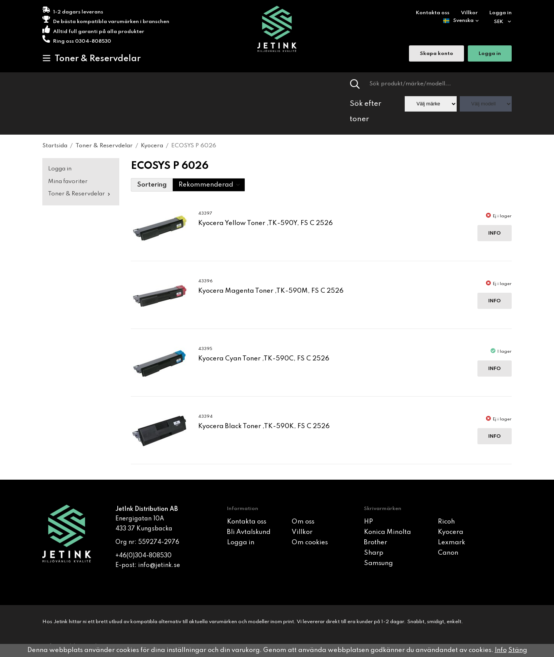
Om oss (303, 522)
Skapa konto (436, 54)
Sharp (373, 553)
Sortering (152, 185)
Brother (375, 542)
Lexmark (451, 542)
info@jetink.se (159, 565)
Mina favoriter (68, 181)
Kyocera (450, 532)
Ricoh (446, 522)
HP (368, 522)
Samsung (378, 563)
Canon (448, 553)
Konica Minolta (387, 532)
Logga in (500, 12)
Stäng (517, 650)
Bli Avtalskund (248, 532)
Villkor (469, 12)
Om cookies (310, 542)
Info (494, 233)
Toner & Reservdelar (91, 58)
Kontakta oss (432, 12)
